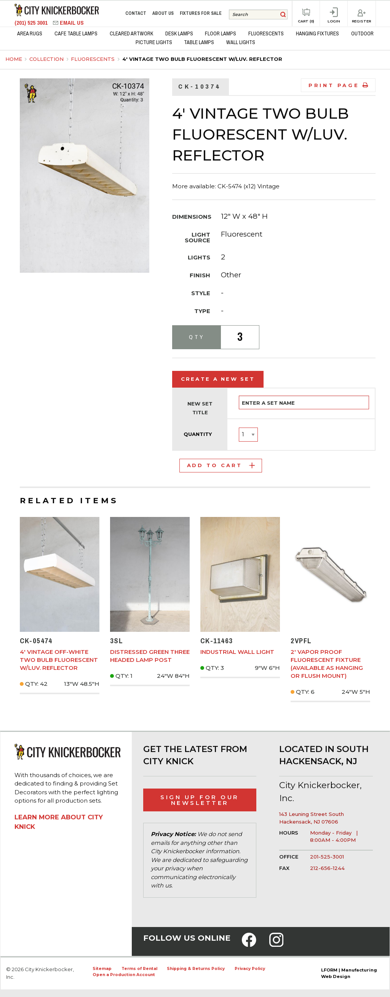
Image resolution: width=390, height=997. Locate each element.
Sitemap (102, 968)
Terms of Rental (139, 968)
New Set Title (200, 408)
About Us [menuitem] (163, 13)
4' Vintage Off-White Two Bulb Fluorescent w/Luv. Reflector (59, 659)
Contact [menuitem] (135, 13)
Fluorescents (93, 59)
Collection (47, 59)
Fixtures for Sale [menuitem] (201, 13)
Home (13, 59)
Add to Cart (221, 465)
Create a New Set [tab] (218, 379)
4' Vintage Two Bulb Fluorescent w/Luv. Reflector (202, 59)
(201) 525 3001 (31, 22)
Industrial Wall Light (237, 651)
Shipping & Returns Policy (196, 968)
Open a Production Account (124, 974)
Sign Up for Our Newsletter (199, 799)
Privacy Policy (250, 968)
